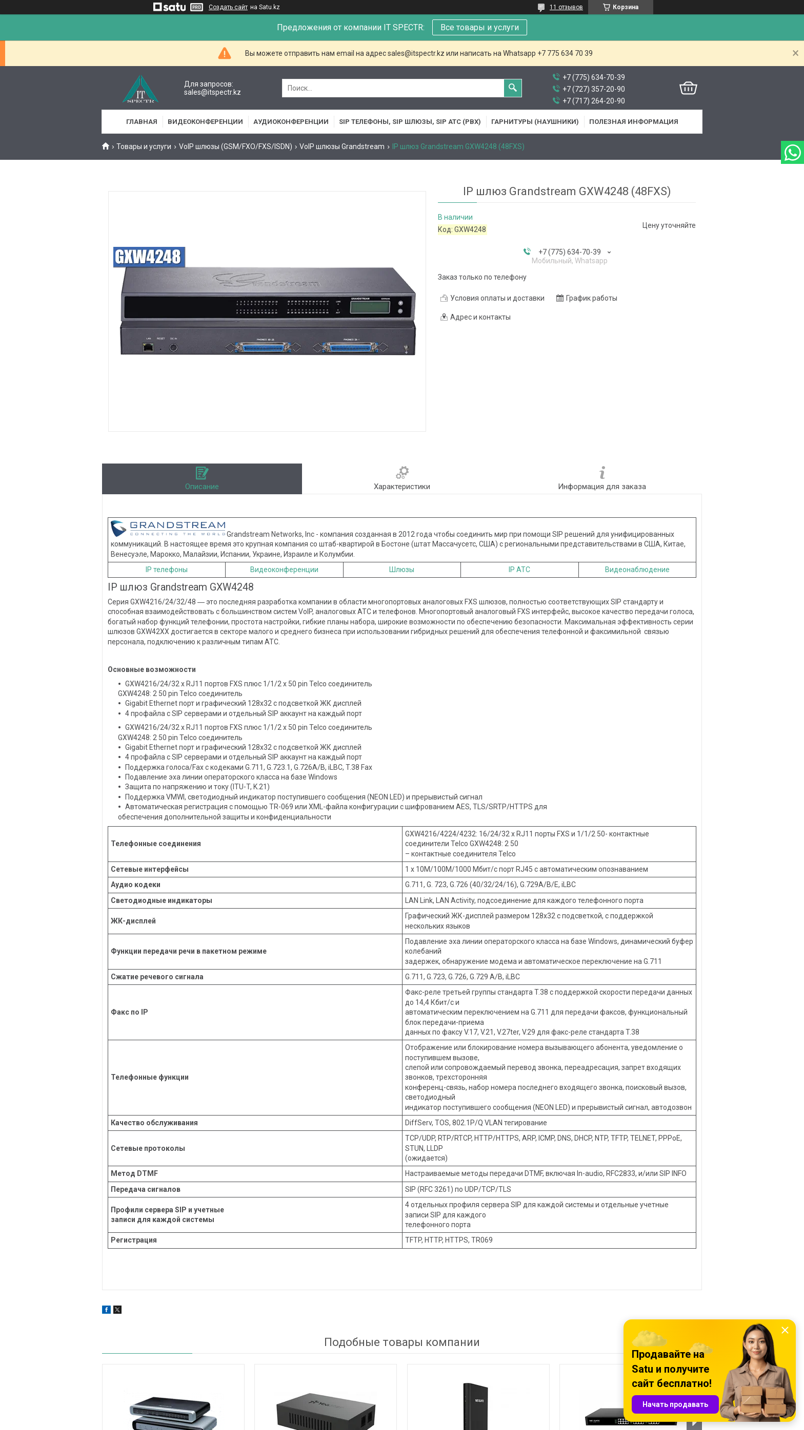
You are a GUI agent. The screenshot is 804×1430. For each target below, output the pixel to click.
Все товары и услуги (479, 27)
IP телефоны (167, 569)
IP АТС (519, 569)
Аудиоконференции (291, 121)
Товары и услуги (143, 146)
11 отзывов (566, 7)
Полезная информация (633, 121)
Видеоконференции (205, 121)
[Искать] (512, 88)
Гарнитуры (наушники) (535, 121)
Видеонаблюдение (637, 569)
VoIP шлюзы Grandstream (342, 146)
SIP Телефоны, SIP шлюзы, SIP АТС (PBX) (410, 121)
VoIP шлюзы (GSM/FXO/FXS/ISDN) (235, 146)
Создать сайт (228, 7)
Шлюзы (401, 569)
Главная (141, 121)
